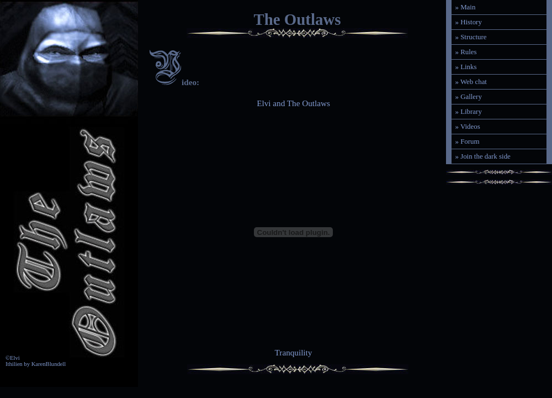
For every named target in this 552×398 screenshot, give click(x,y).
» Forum (467, 141)
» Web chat (471, 81)
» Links (465, 66)
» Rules (465, 52)
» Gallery (468, 96)
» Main (465, 7)
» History (468, 22)
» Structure (470, 37)
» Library (468, 111)
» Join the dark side (482, 156)
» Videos (467, 126)
